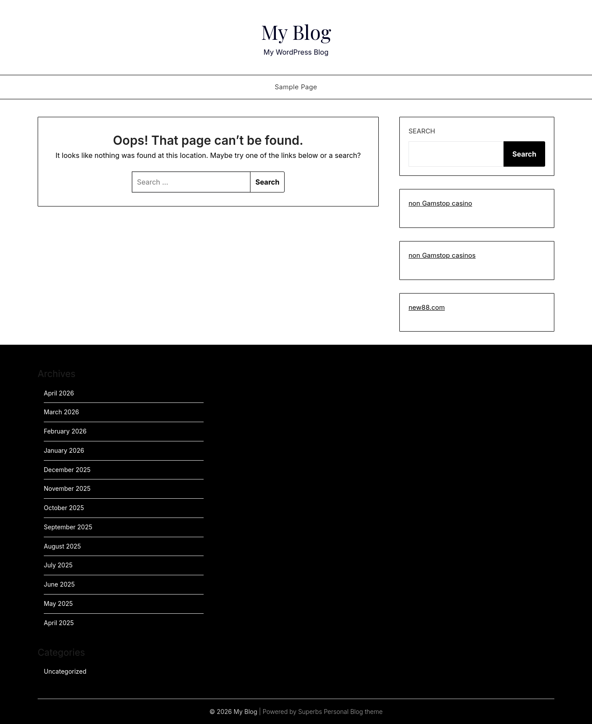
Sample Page (296, 87)
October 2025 (64, 507)
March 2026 (61, 412)
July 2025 (58, 565)
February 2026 (65, 431)
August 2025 (62, 546)
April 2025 (59, 622)
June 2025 (59, 584)
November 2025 (67, 488)
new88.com (427, 307)
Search (422, 131)
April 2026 (59, 393)
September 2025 (68, 527)
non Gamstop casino (440, 203)
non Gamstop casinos (442, 255)
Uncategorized (65, 671)
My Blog (296, 31)
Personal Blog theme (353, 711)
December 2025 (67, 469)
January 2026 (64, 450)
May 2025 (58, 603)
